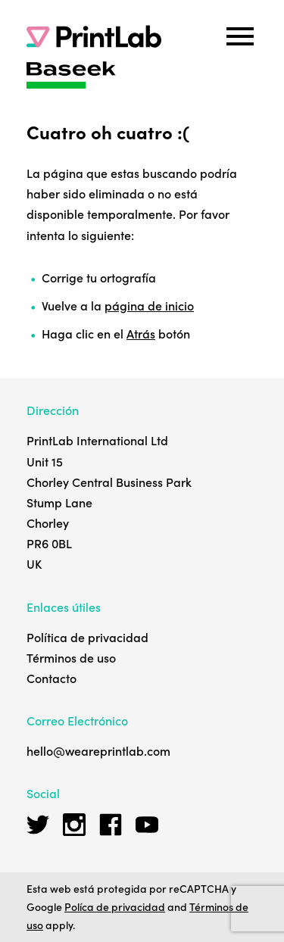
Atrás (140, 333)
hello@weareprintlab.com (98, 750)
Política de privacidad (87, 637)
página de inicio (149, 305)
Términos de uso (71, 657)
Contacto (51, 677)
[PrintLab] (94, 36)
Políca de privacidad (114, 906)
